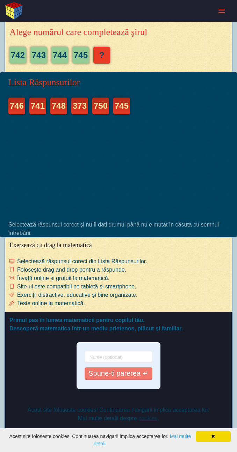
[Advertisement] (118, 167)
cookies (147, 418)
